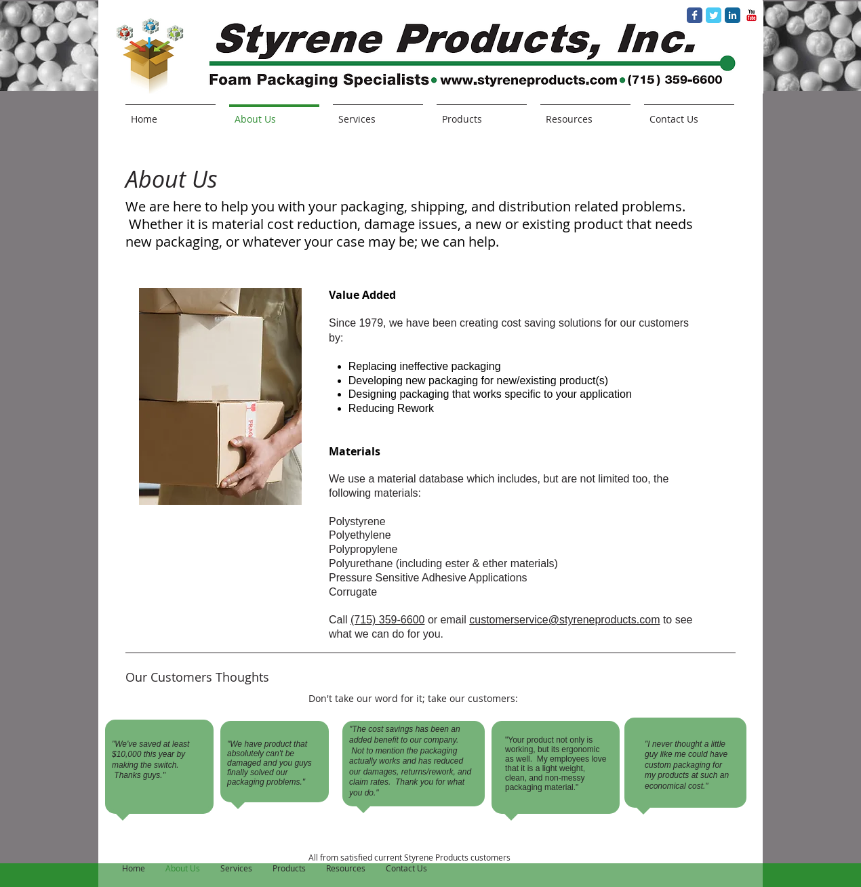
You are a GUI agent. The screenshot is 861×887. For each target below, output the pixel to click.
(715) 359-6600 (387, 619)
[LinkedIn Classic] (732, 15)
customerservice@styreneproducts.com (564, 619)
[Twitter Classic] (713, 15)
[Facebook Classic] (694, 15)
